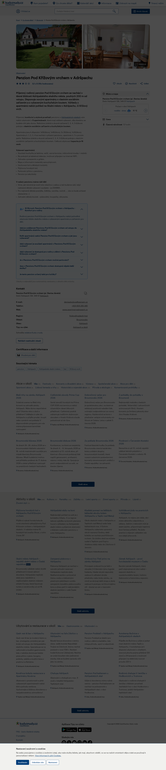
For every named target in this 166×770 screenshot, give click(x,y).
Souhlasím (22, 762)
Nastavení (52, 762)
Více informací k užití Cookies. (48, 755)
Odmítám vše (38, 762)
